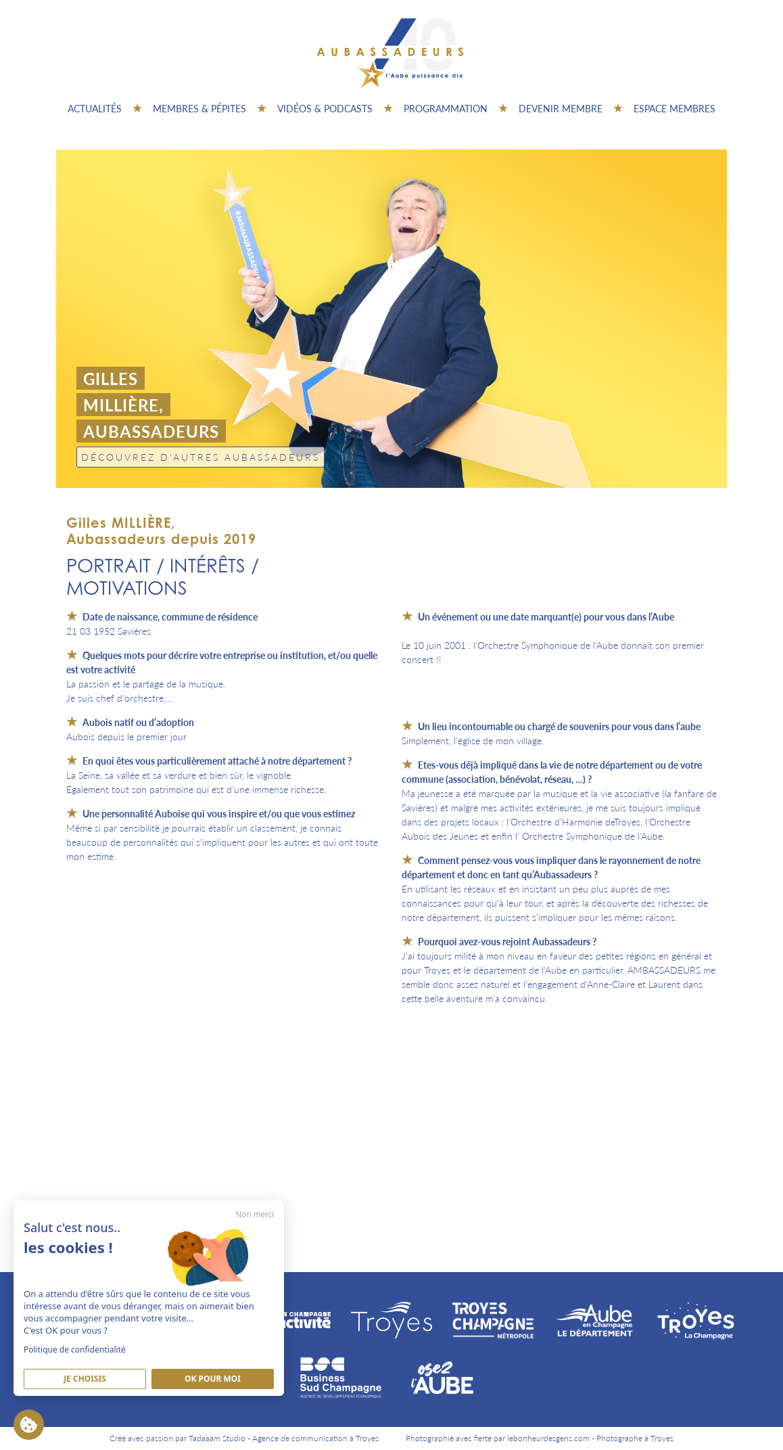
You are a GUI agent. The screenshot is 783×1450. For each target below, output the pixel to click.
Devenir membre (560, 108)
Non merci (255, 1214)
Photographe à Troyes (634, 1438)
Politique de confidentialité (75, 1349)
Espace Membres (674, 108)
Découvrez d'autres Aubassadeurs (200, 456)
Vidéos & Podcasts (325, 108)
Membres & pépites (199, 108)
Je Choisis (85, 1378)
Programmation (446, 108)
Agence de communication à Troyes (315, 1438)
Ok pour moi (213, 1378)
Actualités (95, 108)
